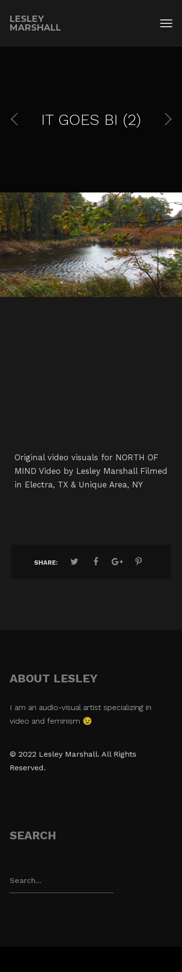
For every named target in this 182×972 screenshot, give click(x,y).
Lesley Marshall (35, 23)
